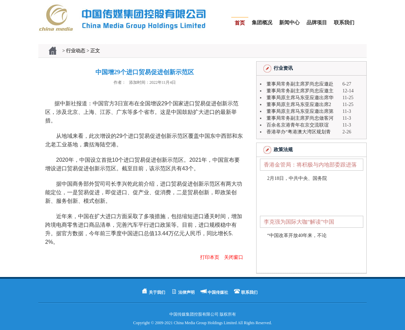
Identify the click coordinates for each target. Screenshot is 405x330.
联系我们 (344, 22)
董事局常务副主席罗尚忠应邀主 (300, 90)
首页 (240, 23)
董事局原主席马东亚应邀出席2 (298, 104)
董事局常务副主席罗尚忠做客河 (300, 118)
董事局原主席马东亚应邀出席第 (300, 111)
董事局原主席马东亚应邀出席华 (300, 97)
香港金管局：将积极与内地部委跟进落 (310, 165)
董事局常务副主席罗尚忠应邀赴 (300, 84)
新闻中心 (289, 22)
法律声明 (186, 292)
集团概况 (262, 22)
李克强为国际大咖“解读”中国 (299, 222)
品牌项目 (316, 22)
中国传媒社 (218, 292)
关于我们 (157, 292)
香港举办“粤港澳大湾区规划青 (298, 131)
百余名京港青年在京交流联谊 (297, 125)
